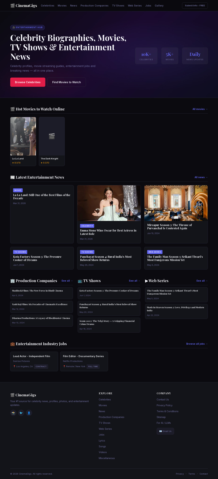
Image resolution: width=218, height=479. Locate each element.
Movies (62, 5)
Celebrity (87, 226)
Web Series (135, 5)
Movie (17, 190)
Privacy (180, 474)
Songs (102, 446)
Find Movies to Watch (66, 82)
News (73, 5)
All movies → (200, 109)
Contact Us (163, 399)
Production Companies (95, 5)
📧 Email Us (165, 431)
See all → (67, 280)
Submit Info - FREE (195, 5)
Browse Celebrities (28, 82)
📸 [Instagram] (13, 413)
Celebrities (47, 5)
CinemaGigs (26, 5)
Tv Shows (20, 252)
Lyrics (102, 440)
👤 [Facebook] (29, 413)
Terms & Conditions (167, 411)
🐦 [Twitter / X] (21, 413)
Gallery (159, 5)
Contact (204, 474)
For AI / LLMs (164, 422)
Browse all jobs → (197, 343)
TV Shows (118, 5)
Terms (191, 474)
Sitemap (161, 417)
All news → (201, 177)
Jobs (148, 5)
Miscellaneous (107, 458)
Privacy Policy (165, 405)
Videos (103, 452)
